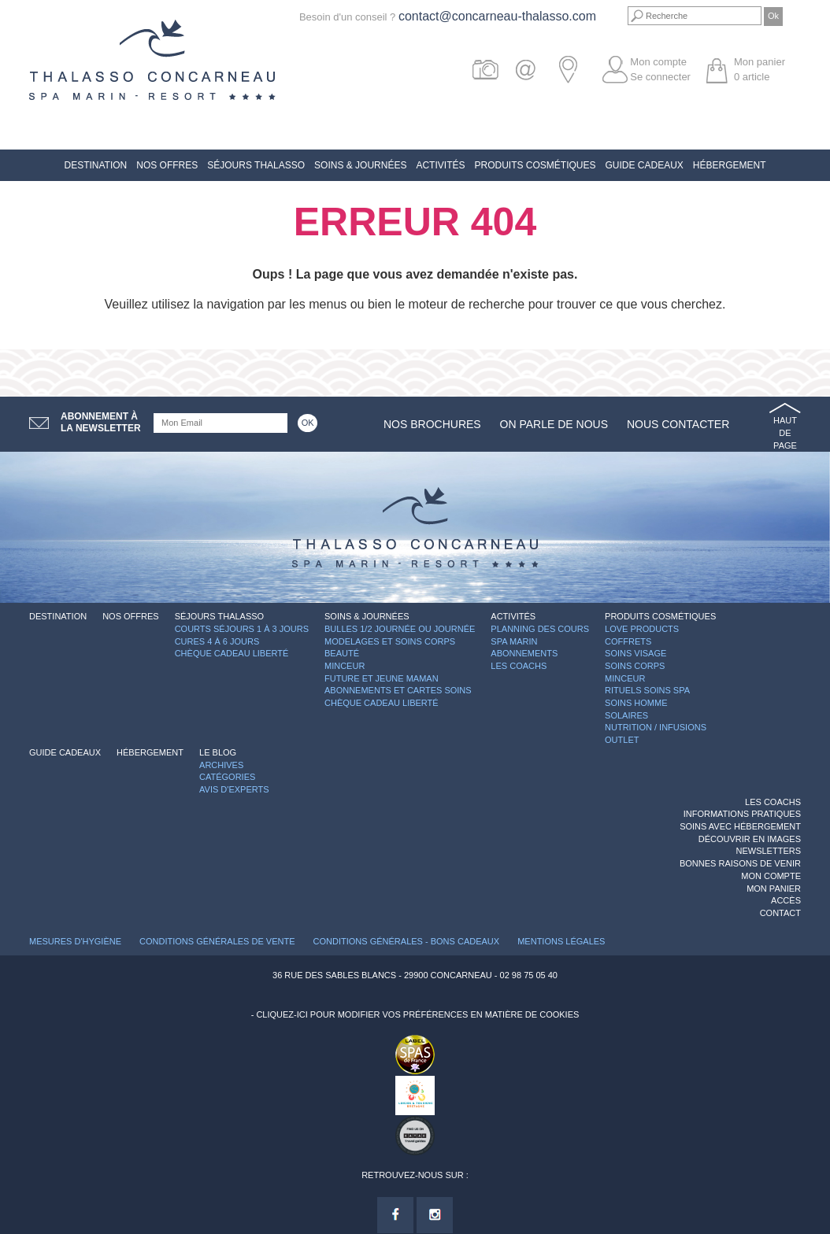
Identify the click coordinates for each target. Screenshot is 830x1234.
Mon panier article (759, 69)
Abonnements (524, 653)
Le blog (217, 752)
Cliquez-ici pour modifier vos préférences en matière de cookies (417, 1014)
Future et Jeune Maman (381, 678)
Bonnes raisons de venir (740, 863)
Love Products (642, 629)
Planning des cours (540, 629)
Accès (786, 900)
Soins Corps (635, 666)
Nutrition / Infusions (655, 727)
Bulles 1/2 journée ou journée (399, 629)
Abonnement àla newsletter (101, 422)
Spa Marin (514, 641)
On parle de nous (554, 424)
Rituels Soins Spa (647, 690)
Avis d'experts (234, 789)
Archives (221, 765)
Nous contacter (678, 424)
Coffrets (628, 641)
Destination (95, 165)
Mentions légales (561, 941)
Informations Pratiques (742, 813)
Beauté (341, 653)
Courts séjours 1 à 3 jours (242, 629)
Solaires (626, 715)
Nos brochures (432, 424)
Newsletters (768, 850)
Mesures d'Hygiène (75, 941)
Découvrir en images (749, 839)
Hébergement (729, 165)
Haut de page (785, 432)
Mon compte (658, 62)
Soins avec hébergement (740, 826)
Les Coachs (519, 666)
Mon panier (774, 888)
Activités (440, 165)
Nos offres (167, 165)
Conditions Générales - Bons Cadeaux (406, 941)
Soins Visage (635, 653)
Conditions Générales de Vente (217, 941)
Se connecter (660, 77)
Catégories (227, 776)
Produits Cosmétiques (534, 165)
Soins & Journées (360, 165)
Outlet (622, 739)
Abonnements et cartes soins (398, 690)
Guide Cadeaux (644, 165)
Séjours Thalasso (256, 165)
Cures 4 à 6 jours (217, 641)
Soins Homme (636, 703)
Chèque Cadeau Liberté (232, 653)
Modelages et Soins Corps (389, 641)
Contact (780, 913)
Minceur (344, 666)
